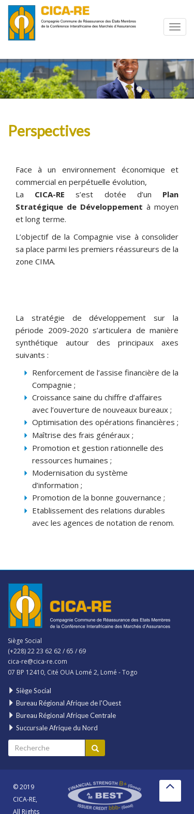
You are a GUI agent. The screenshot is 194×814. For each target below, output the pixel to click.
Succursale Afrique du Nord (53, 728)
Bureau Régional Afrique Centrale (62, 715)
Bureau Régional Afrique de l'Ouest (64, 703)
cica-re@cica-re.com (37, 661)
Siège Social (29, 690)
